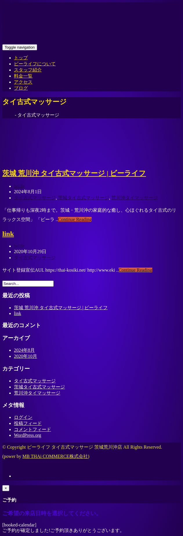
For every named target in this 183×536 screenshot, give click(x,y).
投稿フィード (28, 423)
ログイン (23, 417)
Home (8, 115)
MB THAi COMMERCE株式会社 (55, 456)
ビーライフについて (35, 63)
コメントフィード (32, 429)
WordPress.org (27, 435)
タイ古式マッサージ (35, 197)
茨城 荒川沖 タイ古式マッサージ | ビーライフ (74, 173)
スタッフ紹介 (28, 69)
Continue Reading (75, 219)
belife (19, 186)
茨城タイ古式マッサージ (83, 197)
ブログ (21, 88)
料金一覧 (23, 75)
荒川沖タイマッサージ (134, 197)
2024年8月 (24, 350)
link (8, 233)
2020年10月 (25, 356)
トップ (21, 57)
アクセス (23, 82)
